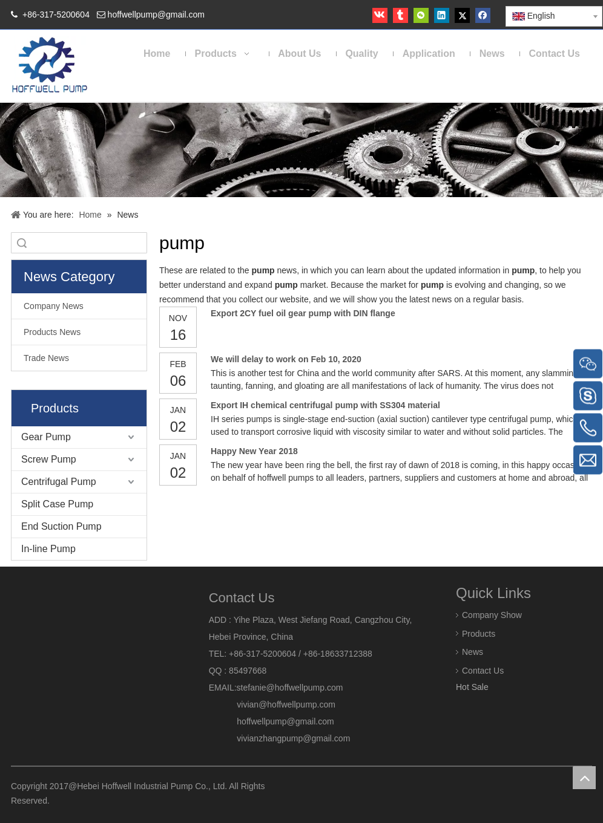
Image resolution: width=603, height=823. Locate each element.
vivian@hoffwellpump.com (272, 704)
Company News (54, 306)
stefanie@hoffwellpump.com (291, 687)
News (472, 652)
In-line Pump (48, 549)
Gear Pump (46, 437)
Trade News (46, 358)
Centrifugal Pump (58, 482)
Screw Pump (48, 459)
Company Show (492, 614)
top (584, 777)
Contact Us (483, 670)
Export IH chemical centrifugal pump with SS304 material (325, 405)
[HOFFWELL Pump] (50, 66)
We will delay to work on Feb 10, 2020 (286, 359)
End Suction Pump (61, 526)
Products (478, 633)
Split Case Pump (57, 504)
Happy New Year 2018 (254, 451)
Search (22, 243)
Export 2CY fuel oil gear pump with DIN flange (303, 313)
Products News (52, 332)
